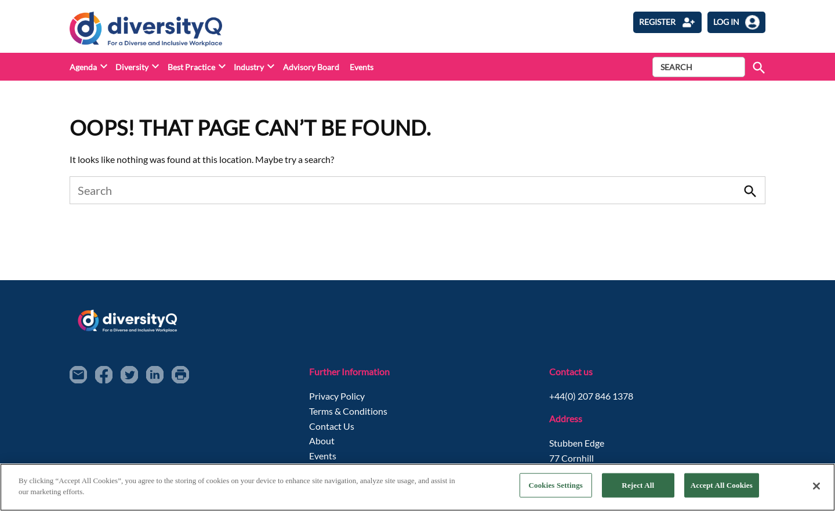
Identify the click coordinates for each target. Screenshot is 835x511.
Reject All (638, 485)
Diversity (131, 67)
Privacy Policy (337, 395)
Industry (249, 67)
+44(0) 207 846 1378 (591, 395)
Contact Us (331, 426)
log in (736, 22)
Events (361, 67)
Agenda (83, 67)
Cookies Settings (556, 485)
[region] (417, 487)
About (322, 440)
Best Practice (191, 67)
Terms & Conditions (348, 410)
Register (667, 22)
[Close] (816, 486)
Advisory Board (311, 67)
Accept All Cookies (722, 485)
